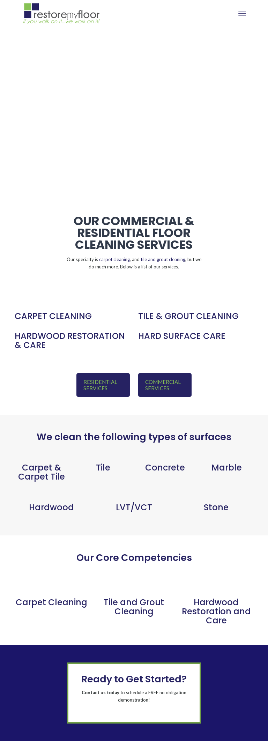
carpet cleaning (114, 259)
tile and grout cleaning (163, 259)
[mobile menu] (242, 13)
